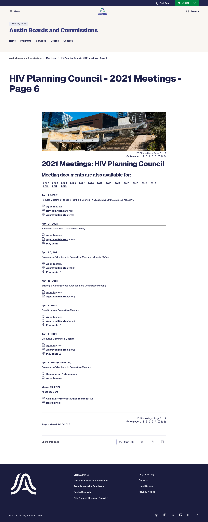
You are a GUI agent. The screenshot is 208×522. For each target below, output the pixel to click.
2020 (91, 183)
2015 (135, 183)
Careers (143, 480)
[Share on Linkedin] (162, 442)
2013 (153, 183)
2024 (64, 183)
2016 (126, 183)
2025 (55, 183)
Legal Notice (146, 486)
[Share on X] (142, 442)
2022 (82, 183)
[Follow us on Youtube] (189, 515)
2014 (144, 183)
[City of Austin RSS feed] (197, 515)
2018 (108, 183)
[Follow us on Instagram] (164, 515)
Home (12, 41)
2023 (73, 183)
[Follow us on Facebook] (156, 515)
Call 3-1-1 (164, 3)
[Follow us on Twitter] (172, 515)
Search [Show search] (195, 11)
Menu (17, 11)
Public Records (82, 492)
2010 (64, 186)
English (186, 2)
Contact (68, 41)
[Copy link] (126, 442)
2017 (117, 183)
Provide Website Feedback (89, 486)
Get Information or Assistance (91, 481)
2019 (99, 183)
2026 (46, 183)
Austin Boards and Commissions (25, 58)
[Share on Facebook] (152, 442)
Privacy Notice (147, 492)
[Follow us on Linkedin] (181, 515)
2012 (46, 186)
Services (41, 41)
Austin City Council (18, 24)
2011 (54, 186)
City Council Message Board (90, 498)
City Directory (146, 474)
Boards (55, 41)
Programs (25, 41)
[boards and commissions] (104, 150)
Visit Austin (80, 474)
